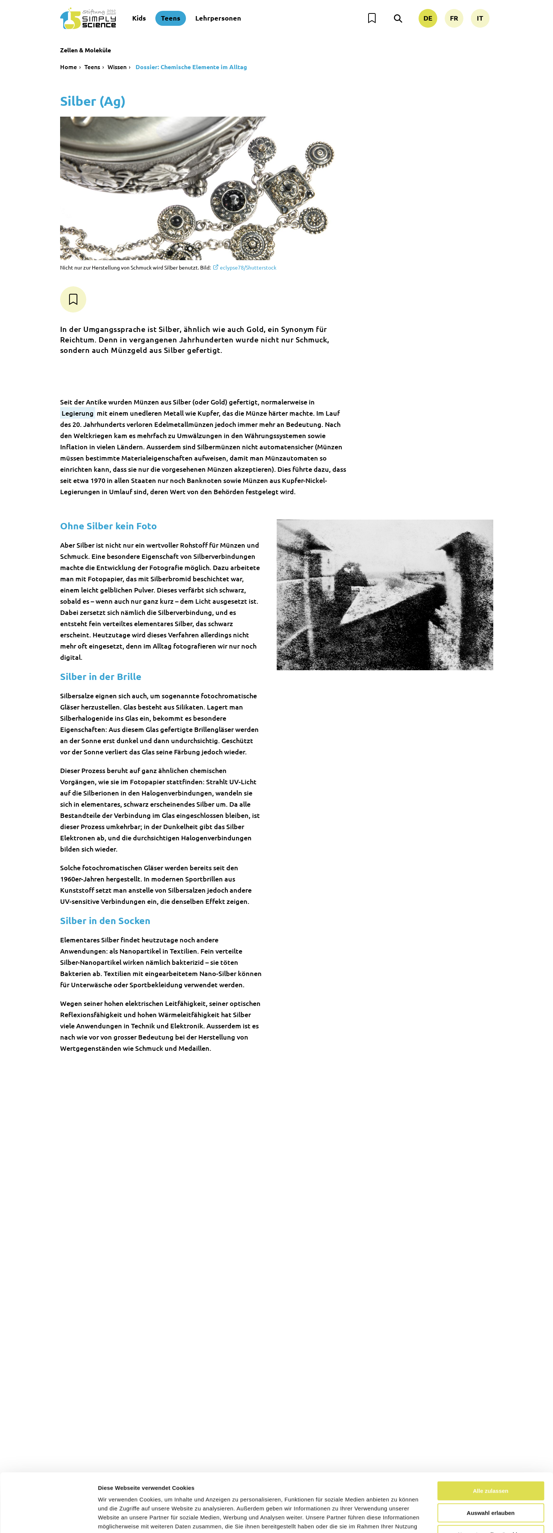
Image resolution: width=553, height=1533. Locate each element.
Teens (170, 17)
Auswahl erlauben (491, 1463)
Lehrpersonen (218, 17)
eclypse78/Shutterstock (248, 267)
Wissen (117, 66)
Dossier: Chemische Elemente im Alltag (190, 67)
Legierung (78, 413)
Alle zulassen (490, 1441)
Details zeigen (397, 1518)
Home (68, 66)
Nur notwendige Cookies (491, 1485)
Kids (139, 17)
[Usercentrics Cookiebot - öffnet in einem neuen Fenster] (48, 1518)
